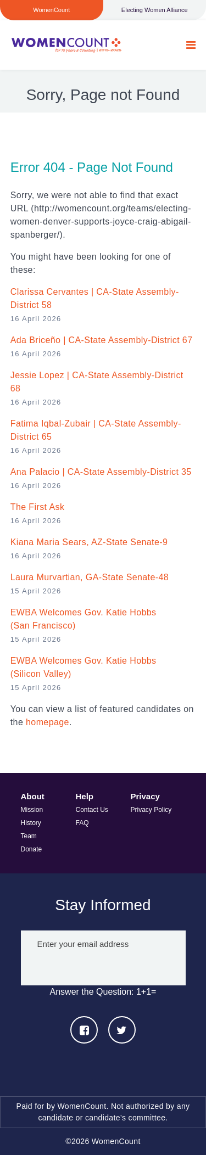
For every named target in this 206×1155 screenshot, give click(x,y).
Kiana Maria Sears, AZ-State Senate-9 (89, 542)
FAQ (82, 823)
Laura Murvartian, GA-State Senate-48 (89, 577)
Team (29, 836)
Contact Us (92, 810)
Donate (31, 849)
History (31, 823)
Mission (32, 810)
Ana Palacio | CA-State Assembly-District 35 (101, 471)
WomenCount (66, 45)
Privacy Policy (151, 810)
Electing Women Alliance (154, 10)
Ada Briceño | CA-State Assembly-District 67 (101, 340)
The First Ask (37, 507)
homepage (47, 722)
